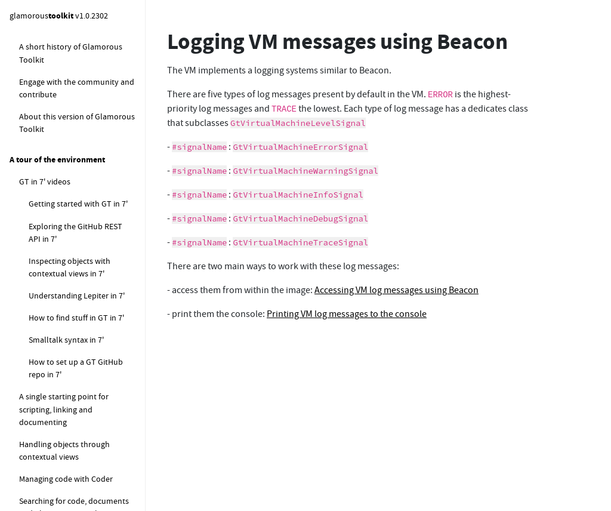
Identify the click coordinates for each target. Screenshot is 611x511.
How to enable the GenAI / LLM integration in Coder (75, 70)
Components (33, 129)
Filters (30, 470)
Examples (36, 391)
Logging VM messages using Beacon (77, 179)
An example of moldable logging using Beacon (72, 283)
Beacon (32, 151)
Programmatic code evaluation (63, 340)
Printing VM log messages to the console (83, 249)
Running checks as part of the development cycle (81, 420)
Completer (38, 369)
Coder (30, 312)
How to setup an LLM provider (82, 98)
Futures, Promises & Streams (70, 492)
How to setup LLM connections (60, 35)
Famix (29, 448)
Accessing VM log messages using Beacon (86, 214)
